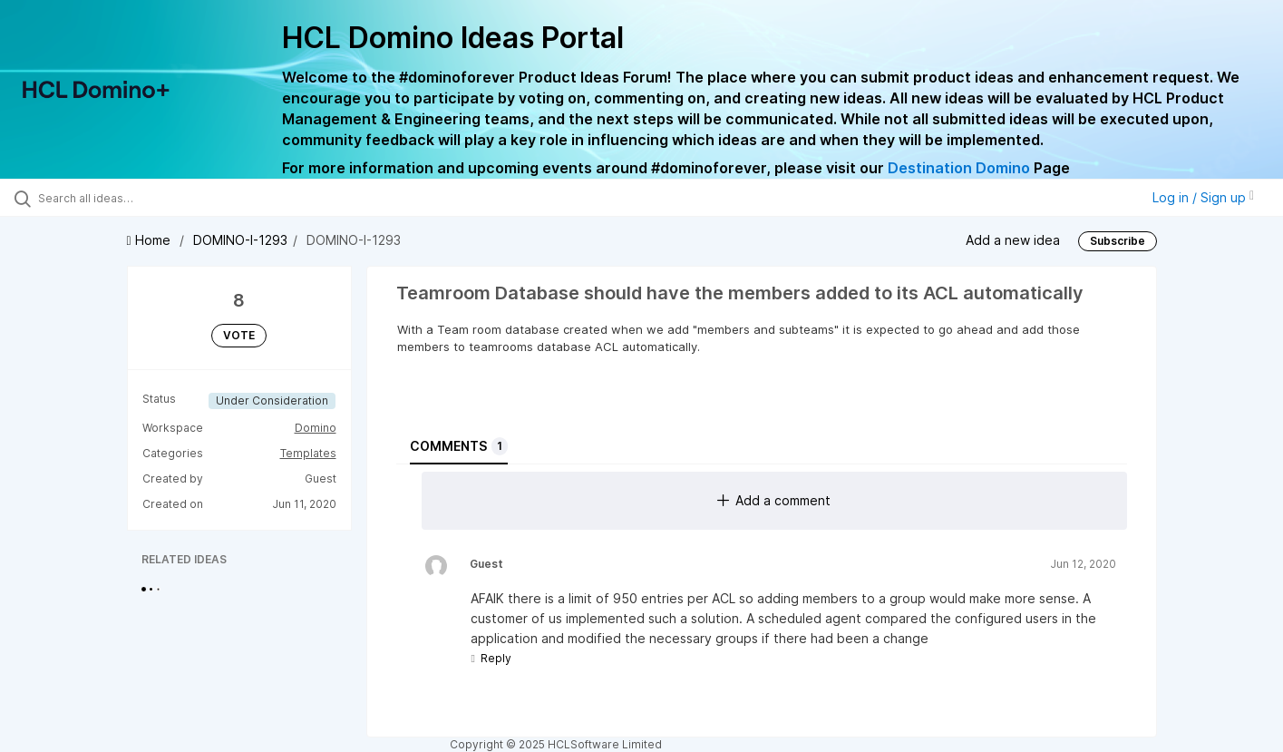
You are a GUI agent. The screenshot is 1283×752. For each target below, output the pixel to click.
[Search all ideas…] (151, 198)
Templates (308, 453)
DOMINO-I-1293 (240, 240)
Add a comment (774, 500)
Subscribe (1117, 241)
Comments (459, 446)
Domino (315, 428)
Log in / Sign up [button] (1203, 197)
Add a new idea (1013, 240)
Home (150, 240)
